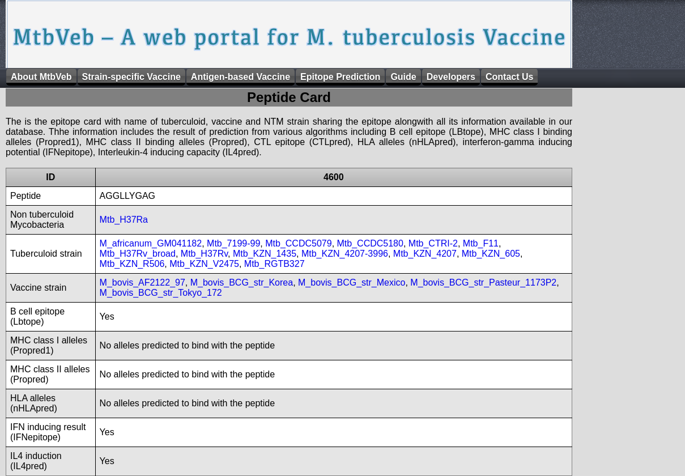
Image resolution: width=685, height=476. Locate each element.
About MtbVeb (41, 77)
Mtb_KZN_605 (491, 253)
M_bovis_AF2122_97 (142, 282)
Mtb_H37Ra (124, 219)
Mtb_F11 (481, 243)
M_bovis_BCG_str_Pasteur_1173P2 (483, 282)
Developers (451, 77)
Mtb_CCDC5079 (298, 243)
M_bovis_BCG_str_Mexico (351, 282)
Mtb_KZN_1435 (264, 253)
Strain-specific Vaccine (131, 77)
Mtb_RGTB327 (274, 264)
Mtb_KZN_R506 (132, 264)
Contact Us (509, 77)
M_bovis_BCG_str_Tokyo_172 (161, 293)
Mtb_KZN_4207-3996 (344, 253)
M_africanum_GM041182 (151, 243)
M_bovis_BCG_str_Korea (241, 282)
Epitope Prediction (340, 77)
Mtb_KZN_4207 (425, 253)
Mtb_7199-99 (233, 243)
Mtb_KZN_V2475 (204, 264)
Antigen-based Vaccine (240, 77)
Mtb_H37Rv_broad (138, 253)
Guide (403, 77)
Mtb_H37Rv (204, 253)
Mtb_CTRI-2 (433, 243)
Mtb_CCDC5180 (370, 243)
